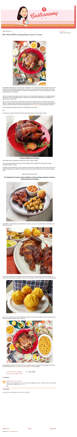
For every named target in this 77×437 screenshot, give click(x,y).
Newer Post (6, 428)
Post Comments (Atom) (13, 431)
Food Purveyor (9, 373)
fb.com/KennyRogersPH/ (26, 366)
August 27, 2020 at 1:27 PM (15, 381)
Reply (7, 386)
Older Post (53, 428)
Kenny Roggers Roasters (17, 373)
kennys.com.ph (15, 366)
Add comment (6, 389)
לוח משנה (23, 384)
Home (29, 428)
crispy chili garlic (35, 104)
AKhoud (8, 381)
